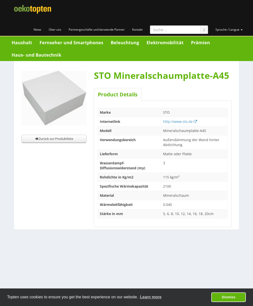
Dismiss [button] (228, 297)
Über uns (55, 29)
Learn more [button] (151, 297)
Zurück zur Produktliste (54, 138)
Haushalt (22, 42)
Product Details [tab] (117, 94)
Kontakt (137, 29)
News (37, 29)
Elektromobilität (165, 42)
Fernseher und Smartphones (71, 42)
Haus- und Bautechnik (36, 55)
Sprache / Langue (229, 29)
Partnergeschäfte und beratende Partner (97, 29)
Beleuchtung (125, 42)
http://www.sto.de (180, 121)
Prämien (200, 42)
